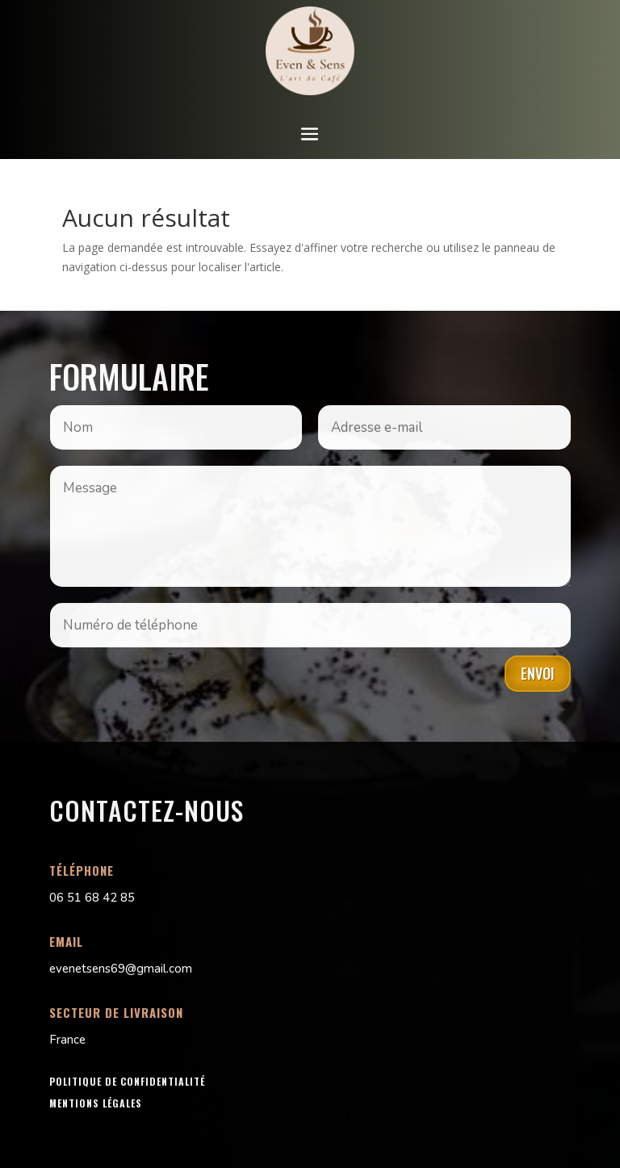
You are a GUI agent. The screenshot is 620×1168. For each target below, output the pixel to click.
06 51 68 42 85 (92, 898)
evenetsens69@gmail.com (120, 969)
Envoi (538, 673)
